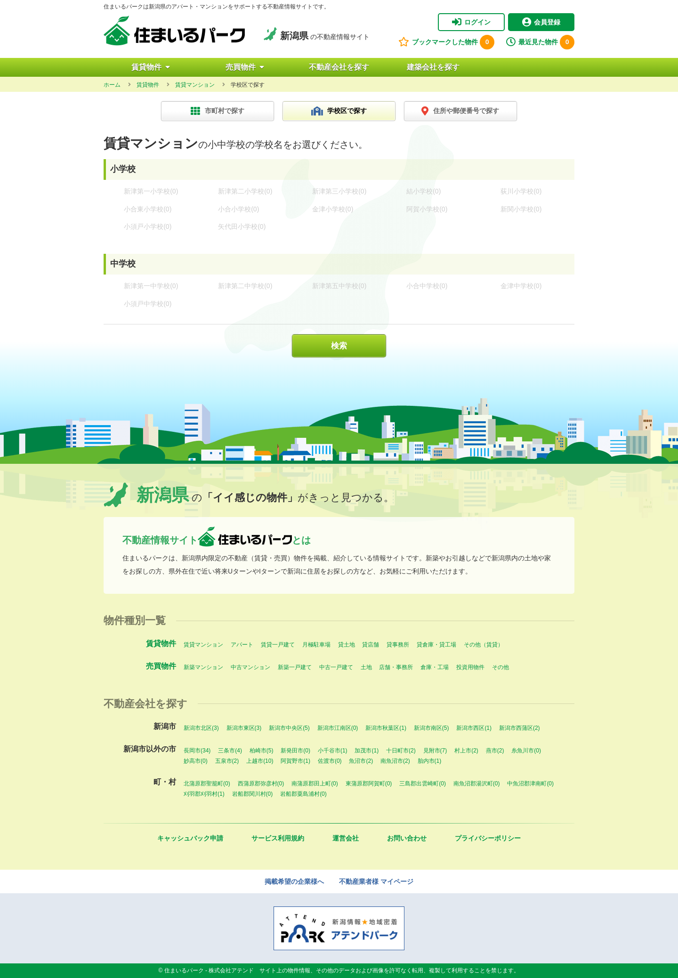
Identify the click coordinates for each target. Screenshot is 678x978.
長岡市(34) (197, 750)
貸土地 (346, 644)
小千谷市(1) (332, 750)
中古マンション (250, 667)
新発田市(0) (295, 750)
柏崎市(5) (262, 750)
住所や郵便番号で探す (460, 111)
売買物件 (245, 67)
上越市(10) (259, 761)
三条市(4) (230, 750)
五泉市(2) (227, 761)
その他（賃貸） (483, 644)
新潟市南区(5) (431, 728)
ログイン (471, 22)
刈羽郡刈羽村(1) (204, 794)
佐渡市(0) (330, 761)
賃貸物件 (150, 67)
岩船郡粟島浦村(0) (303, 794)
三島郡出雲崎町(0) (422, 783)
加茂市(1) (367, 750)
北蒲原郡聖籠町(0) (207, 783)
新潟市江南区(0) (337, 728)
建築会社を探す (433, 67)
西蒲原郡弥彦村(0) (261, 783)
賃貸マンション (203, 644)
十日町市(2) (401, 750)
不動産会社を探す (339, 67)
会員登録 (541, 22)
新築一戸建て (295, 667)
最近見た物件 (540, 42)
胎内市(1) (430, 761)
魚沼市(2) (361, 761)
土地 (366, 667)
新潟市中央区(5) (289, 728)
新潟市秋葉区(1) (385, 728)
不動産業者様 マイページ (376, 881)
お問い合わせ (407, 838)
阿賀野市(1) (295, 761)
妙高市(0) (196, 761)
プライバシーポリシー (488, 838)
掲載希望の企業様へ (294, 881)
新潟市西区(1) (474, 728)
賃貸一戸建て (278, 644)
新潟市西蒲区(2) (519, 728)
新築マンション (203, 667)
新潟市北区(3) (201, 728)
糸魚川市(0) (526, 750)
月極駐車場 (316, 644)
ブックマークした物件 (446, 42)
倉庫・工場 (434, 667)
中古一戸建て (336, 667)
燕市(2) (495, 750)
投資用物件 (470, 667)
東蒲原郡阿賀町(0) (369, 783)
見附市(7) (435, 750)
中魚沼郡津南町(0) (530, 783)
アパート (242, 644)
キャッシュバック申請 (190, 838)
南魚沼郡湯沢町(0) (476, 783)
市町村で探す (217, 111)
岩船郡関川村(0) (252, 794)
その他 (500, 667)
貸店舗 (370, 644)
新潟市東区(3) (244, 728)
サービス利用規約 (277, 838)
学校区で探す (339, 111)
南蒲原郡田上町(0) (314, 783)
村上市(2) (466, 750)
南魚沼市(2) (395, 761)
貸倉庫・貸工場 (436, 644)
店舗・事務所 (396, 667)
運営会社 (345, 838)
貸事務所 (398, 644)
